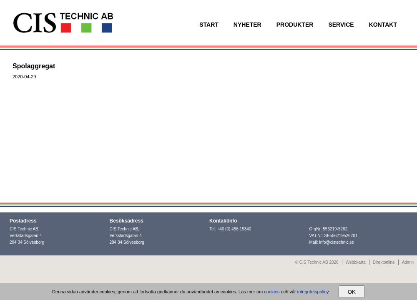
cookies (271, 291)
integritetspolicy (313, 291)
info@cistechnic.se (336, 242)
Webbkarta (356, 262)
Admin (408, 262)
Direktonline (384, 262)
